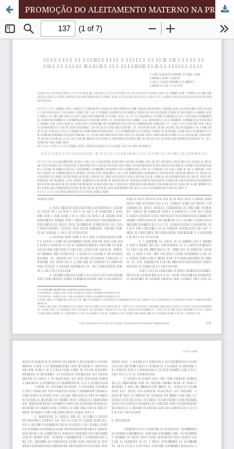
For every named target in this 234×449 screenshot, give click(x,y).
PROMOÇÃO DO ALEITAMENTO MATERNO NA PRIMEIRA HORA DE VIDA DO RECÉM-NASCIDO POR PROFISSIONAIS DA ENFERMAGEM (129, 9)
